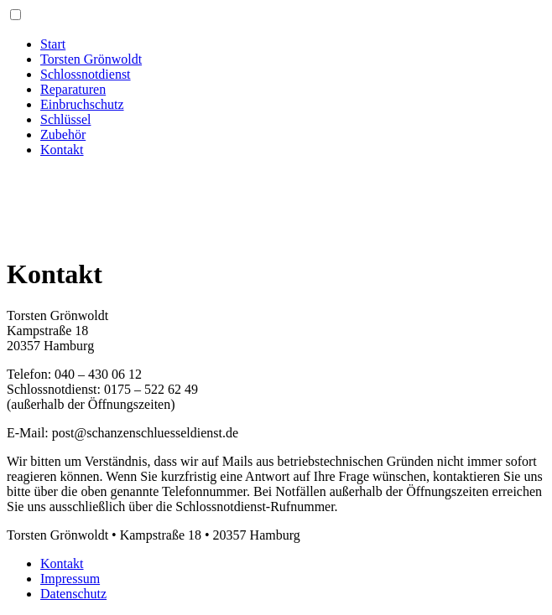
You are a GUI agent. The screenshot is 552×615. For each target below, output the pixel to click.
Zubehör (63, 134)
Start (52, 44)
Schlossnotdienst (85, 74)
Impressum (70, 578)
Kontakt (62, 149)
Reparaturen (73, 89)
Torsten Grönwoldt (91, 59)
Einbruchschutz (82, 104)
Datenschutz (73, 594)
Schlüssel (65, 119)
